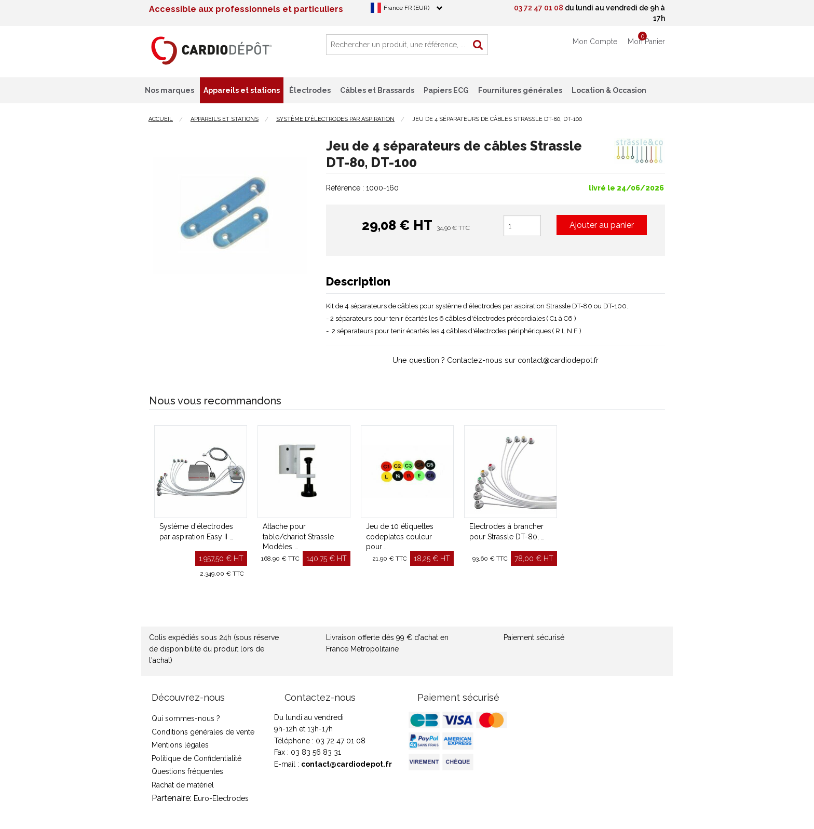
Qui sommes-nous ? (186, 718)
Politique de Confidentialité (196, 758)
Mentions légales (180, 745)
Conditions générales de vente (203, 732)
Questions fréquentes (187, 771)
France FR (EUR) (406, 8)
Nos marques (169, 90)
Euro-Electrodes (221, 798)
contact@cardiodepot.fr (346, 764)
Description (358, 281)
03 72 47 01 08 (538, 8)
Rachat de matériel (183, 785)
